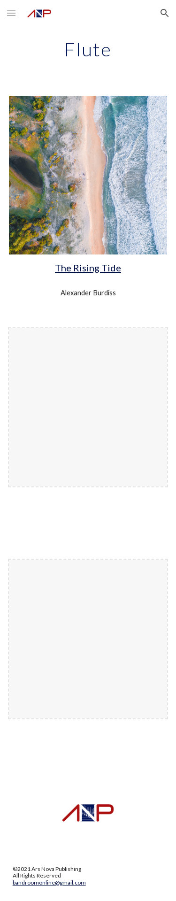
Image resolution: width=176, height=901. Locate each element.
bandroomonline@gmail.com (49, 882)
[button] (11, 13)
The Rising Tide (88, 267)
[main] (88, 49)
